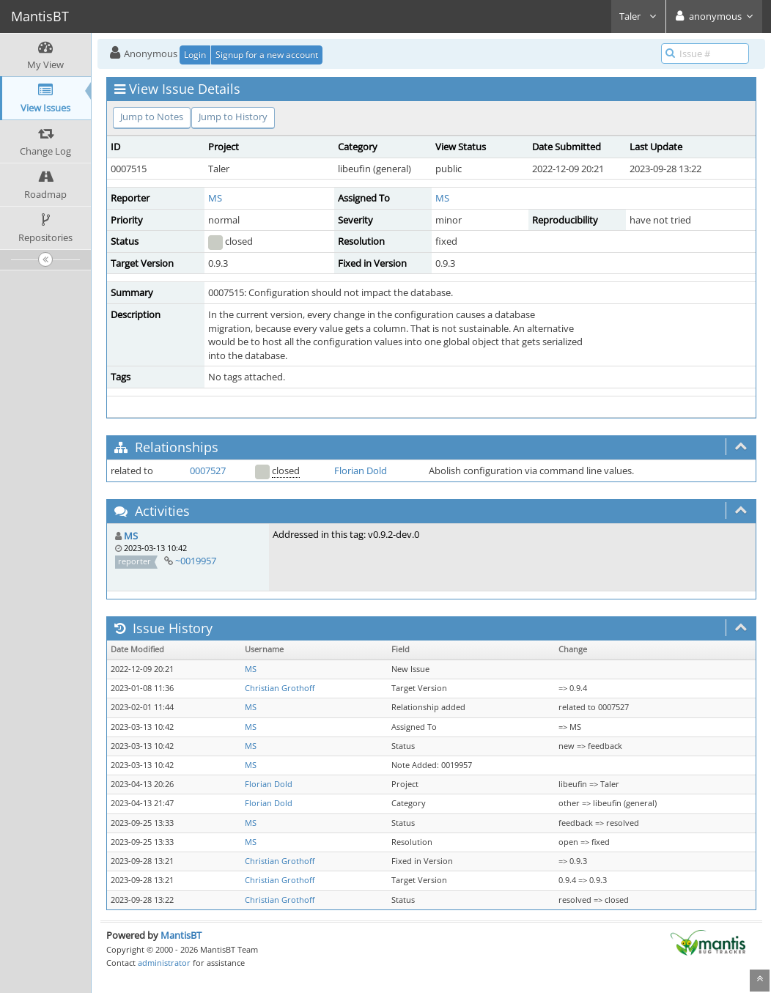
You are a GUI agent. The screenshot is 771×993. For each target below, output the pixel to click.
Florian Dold (360, 470)
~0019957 (195, 560)
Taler (638, 16)
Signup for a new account (266, 54)
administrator (164, 962)
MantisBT (181, 935)
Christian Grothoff (279, 688)
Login (195, 54)
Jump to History (233, 116)
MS (215, 197)
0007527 (208, 470)
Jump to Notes (151, 116)
